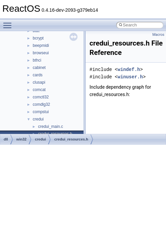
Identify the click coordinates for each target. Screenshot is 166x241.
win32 (21, 139)
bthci (37, 60)
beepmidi (41, 45)
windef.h (129, 69)
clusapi (39, 82)
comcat (39, 89)
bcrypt (38, 38)
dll (6, 139)
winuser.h (130, 77)
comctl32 (41, 97)
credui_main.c (50, 126)
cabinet (39, 67)
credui (38, 119)
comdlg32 (41, 104)
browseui (41, 53)
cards (37, 75)
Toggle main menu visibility (9, 22)
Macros (158, 34)
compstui (41, 111)
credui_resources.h (71, 139)
